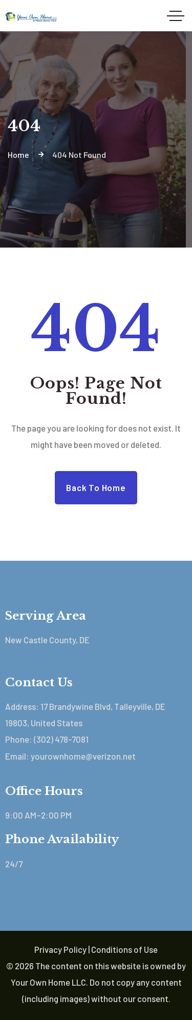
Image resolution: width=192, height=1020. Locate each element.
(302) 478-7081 (61, 739)
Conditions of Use (124, 949)
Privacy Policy (60, 949)
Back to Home (95, 487)
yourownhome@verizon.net (83, 756)
